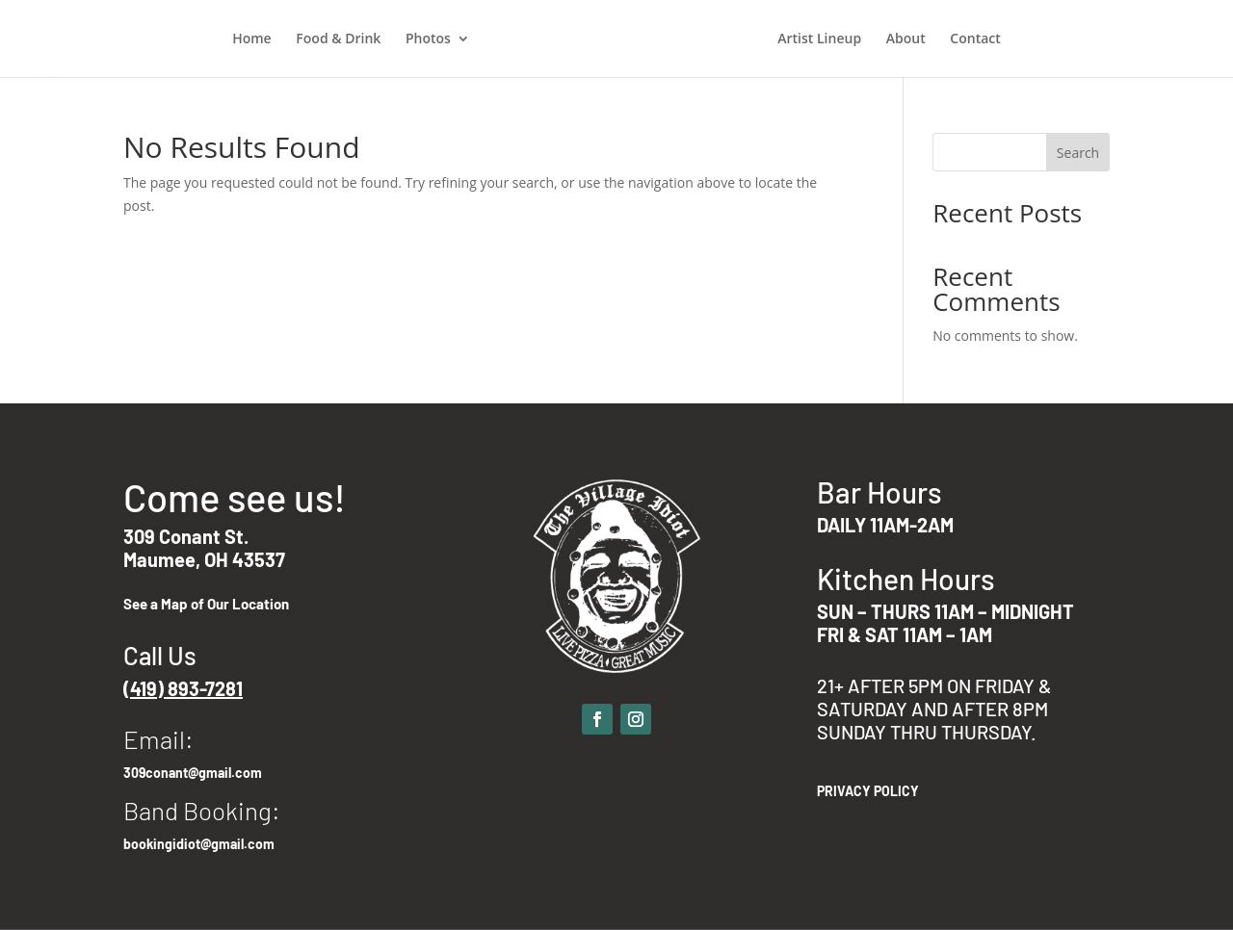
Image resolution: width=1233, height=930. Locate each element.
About (906, 39)
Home (252, 39)
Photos (428, 39)
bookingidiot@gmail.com (199, 844)
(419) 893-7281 (183, 688)
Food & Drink (338, 39)
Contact (975, 39)
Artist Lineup (819, 39)
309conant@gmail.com (192, 772)
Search (1078, 152)
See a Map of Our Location (206, 603)
